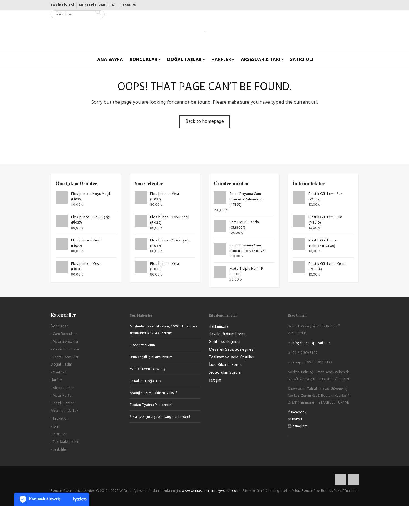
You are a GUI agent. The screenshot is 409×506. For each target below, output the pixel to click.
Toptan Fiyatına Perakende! (151, 405)
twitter (296, 419)
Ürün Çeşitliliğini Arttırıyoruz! (151, 357)
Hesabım (128, 5)
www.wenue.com (195, 491)
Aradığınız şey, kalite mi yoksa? (153, 393)
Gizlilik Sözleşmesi (224, 342)
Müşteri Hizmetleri (97, 5)
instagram (299, 426)
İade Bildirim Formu (226, 365)
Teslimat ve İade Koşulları (231, 357)
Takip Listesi (62, 5)
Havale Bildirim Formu (228, 334)
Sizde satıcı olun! (143, 345)
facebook (298, 412)
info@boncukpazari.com (311, 343)
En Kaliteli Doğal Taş (145, 381)
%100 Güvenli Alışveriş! (148, 369)
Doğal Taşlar (184, 59)
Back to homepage (204, 121)
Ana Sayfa (110, 59)
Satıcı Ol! (301, 59)
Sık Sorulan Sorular (225, 372)
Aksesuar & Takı (260, 59)
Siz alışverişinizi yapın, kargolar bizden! (160, 417)
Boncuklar (143, 59)
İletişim (215, 380)
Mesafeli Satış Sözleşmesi (231, 349)
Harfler (221, 59)
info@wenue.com (225, 491)
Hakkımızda (218, 326)
